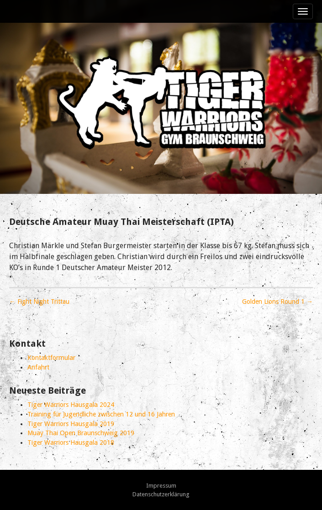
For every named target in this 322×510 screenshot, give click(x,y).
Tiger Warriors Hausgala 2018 (70, 442)
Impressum (161, 485)
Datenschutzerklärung (161, 494)
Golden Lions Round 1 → (277, 301)
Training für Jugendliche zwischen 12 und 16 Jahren (101, 414)
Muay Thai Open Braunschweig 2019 (80, 433)
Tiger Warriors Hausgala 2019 (70, 423)
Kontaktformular (51, 357)
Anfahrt (38, 367)
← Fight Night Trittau (39, 301)
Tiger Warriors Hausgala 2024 (70, 404)
